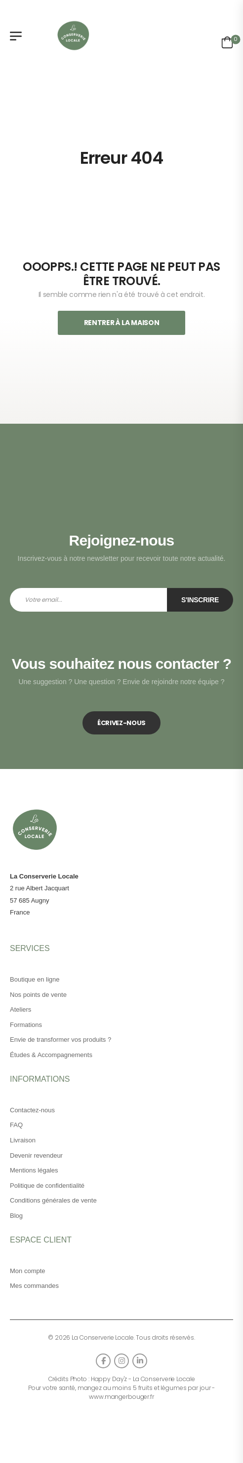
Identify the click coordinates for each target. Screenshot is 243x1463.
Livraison (23, 1140)
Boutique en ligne (34, 979)
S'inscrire (200, 600)
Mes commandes (34, 1285)
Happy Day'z (109, 1379)
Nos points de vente (38, 994)
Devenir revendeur (36, 1155)
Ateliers (20, 1009)
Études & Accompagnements (51, 1055)
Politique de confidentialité (47, 1185)
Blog (16, 1215)
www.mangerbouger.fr (121, 1396)
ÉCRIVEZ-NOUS (121, 723)
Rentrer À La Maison (121, 323)
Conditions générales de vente (53, 1200)
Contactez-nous (32, 1110)
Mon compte (27, 1271)
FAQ (16, 1125)
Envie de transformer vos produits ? (60, 1039)
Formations (26, 1024)
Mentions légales (34, 1170)
